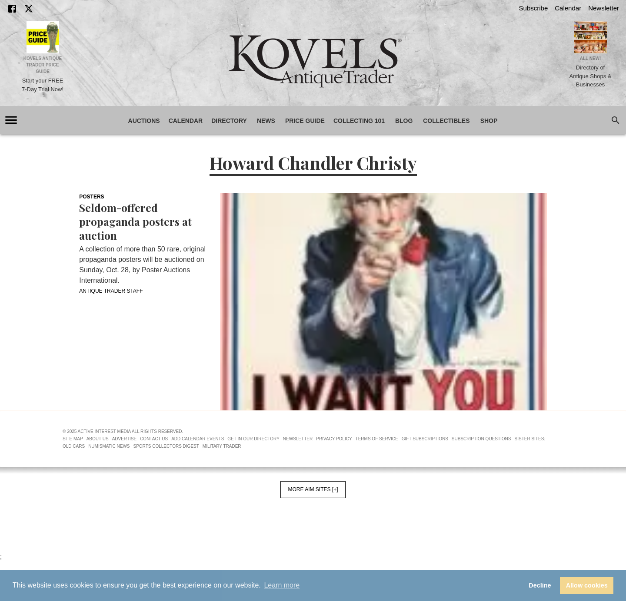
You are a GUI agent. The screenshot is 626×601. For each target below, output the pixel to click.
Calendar (568, 8)
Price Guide (305, 121)
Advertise (124, 438)
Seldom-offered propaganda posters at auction (135, 221)
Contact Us (154, 438)
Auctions (144, 121)
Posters (91, 197)
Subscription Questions (481, 438)
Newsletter (603, 8)
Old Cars (74, 446)
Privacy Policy (334, 438)
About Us (98, 438)
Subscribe (533, 8)
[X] (28, 8)
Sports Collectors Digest (166, 446)
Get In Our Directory (253, 438)
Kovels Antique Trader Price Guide (42, 65)
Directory (229, 121)
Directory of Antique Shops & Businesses (590, 76)
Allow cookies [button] (587, 585)
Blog (404, 121)
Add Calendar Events (197, 438)
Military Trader (222, 446)
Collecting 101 (359, 121)
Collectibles (446, 121)
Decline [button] (540, 585)
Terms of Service (377, 438)
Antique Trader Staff (111, 291)
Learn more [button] (282, 585)
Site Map (73, 438)
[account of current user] (11, 120)
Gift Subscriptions (425, 438)
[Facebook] (12, 8)
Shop (489, 121)
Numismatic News (109, 446)
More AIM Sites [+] (313, 489)
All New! (590, 58)
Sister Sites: (530, 438)
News (266, 121)
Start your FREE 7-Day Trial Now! (42, 84)
